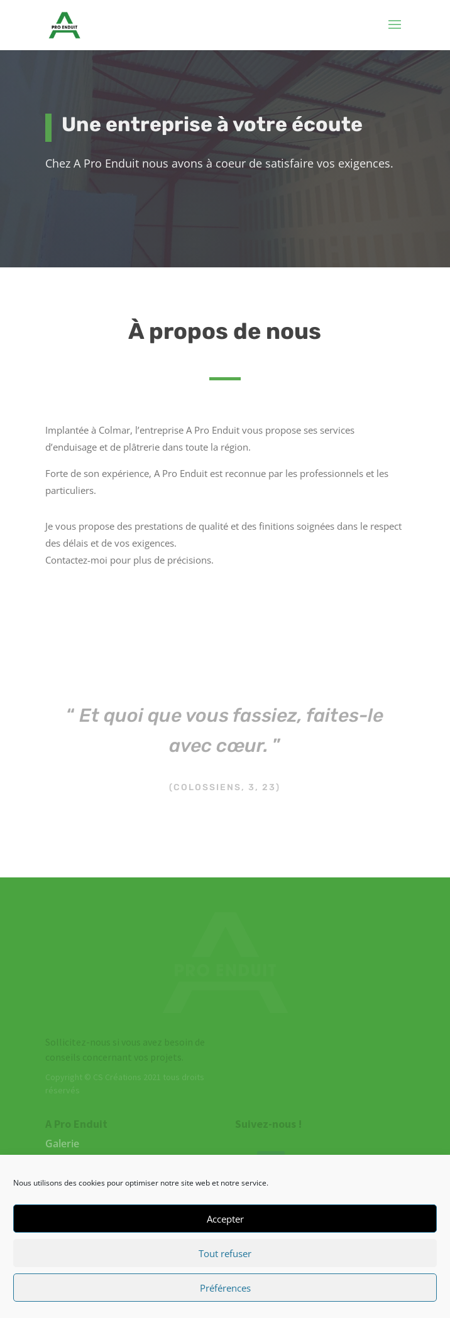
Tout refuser (225, 1253)
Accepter (225, 1219)
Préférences (225, 1288)
